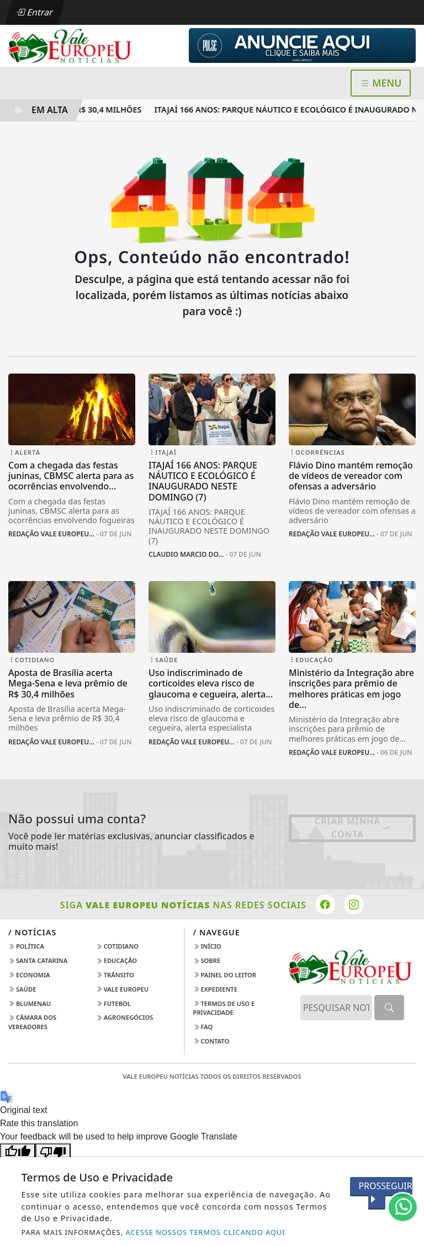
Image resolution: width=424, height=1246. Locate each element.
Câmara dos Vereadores (32, 1022)
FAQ (203, 1027)
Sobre (207, 960)
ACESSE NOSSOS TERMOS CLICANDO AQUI (205, 1232)
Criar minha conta (353, 827)
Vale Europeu (122, 989)
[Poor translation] (53, 1151)
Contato (211, 1041)
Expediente (215, 989)
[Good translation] (17, 1151)
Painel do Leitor (225, 975)
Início (207, 946)
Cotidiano (117, 946)
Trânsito (115, 975)
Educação (116, 960)
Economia (29, 975)
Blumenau (29, 1003)
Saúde (22, 989)
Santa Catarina (37, 960)
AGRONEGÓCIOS (124, 1017)
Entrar (35, 12)
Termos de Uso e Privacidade (224, 1008)
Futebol (113, 1003)
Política (26, 946)
